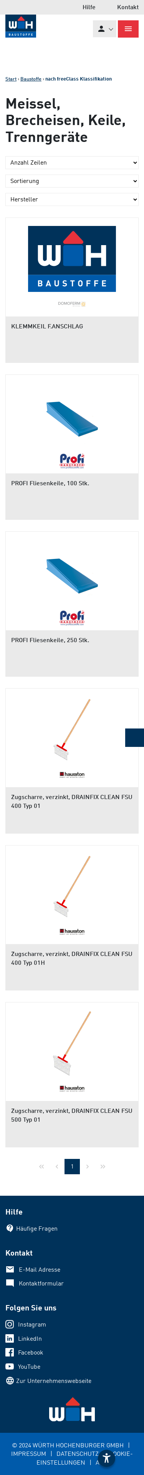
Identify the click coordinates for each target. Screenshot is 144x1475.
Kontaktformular (41, 1283)
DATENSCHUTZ (77, 1453)
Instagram (32, 1324)
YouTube (29, 1366)
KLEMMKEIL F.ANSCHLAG (47, 326)
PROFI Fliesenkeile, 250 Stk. (50, 639)
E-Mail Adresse (39, 1269)
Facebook (30, 1352)
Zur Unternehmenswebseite (53, 1380)
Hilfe (89, 6)
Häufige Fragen (37, 1228)
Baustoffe (30, 79)
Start (11, 79)
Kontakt (128, 6)
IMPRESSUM (28, 1453)
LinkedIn (30, 1338)
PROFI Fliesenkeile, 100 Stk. (50, 482)
